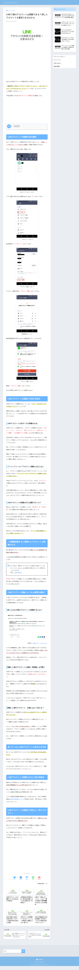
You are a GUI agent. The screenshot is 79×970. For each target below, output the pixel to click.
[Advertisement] (27, 65)
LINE (46, 883)
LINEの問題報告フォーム (17, 799)
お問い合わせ (58, 64)
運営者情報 (57, 67)
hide (16, 126)
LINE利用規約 (18, 572)
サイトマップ (58, 60)
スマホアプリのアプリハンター (17, 2)
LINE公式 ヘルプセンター (40, 643)
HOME (39, 963)
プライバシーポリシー (60, 57)
